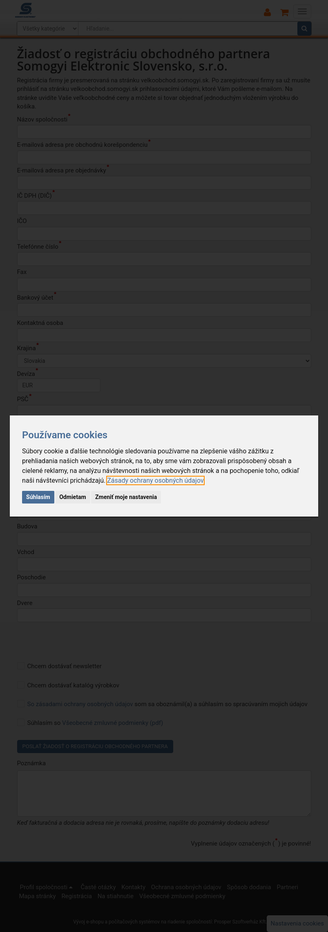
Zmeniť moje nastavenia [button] (126, 497)
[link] (155, 480)
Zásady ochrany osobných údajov (155, 480)
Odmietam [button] (72, 497)
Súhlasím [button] (38, 497)
